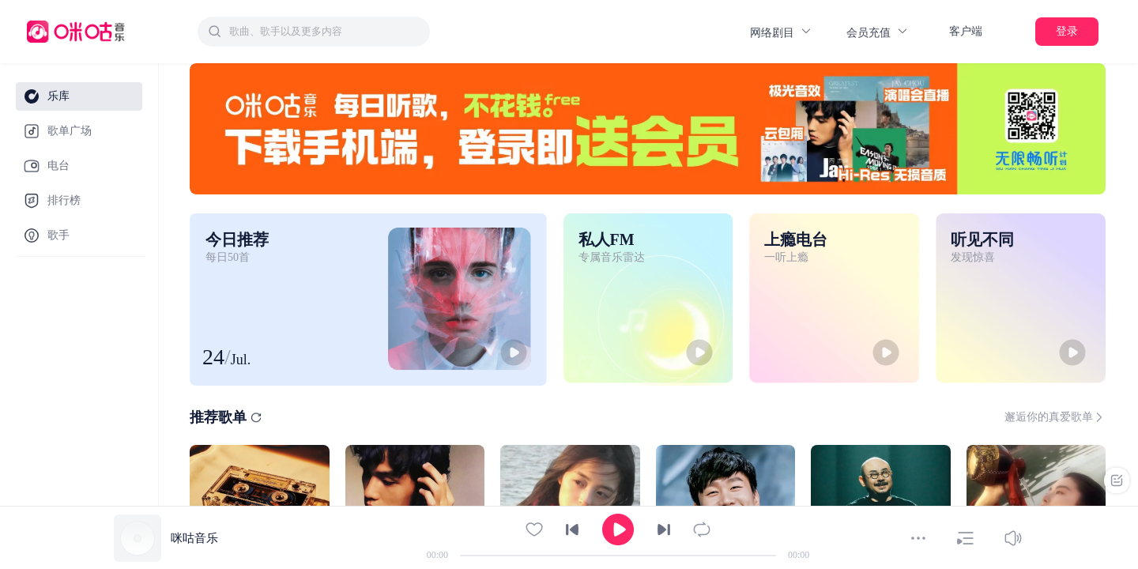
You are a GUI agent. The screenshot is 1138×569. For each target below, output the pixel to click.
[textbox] (324, 31)
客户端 (965, 31)
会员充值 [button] (877, 32)
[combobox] (314, 32)
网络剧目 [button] (781, 32)
